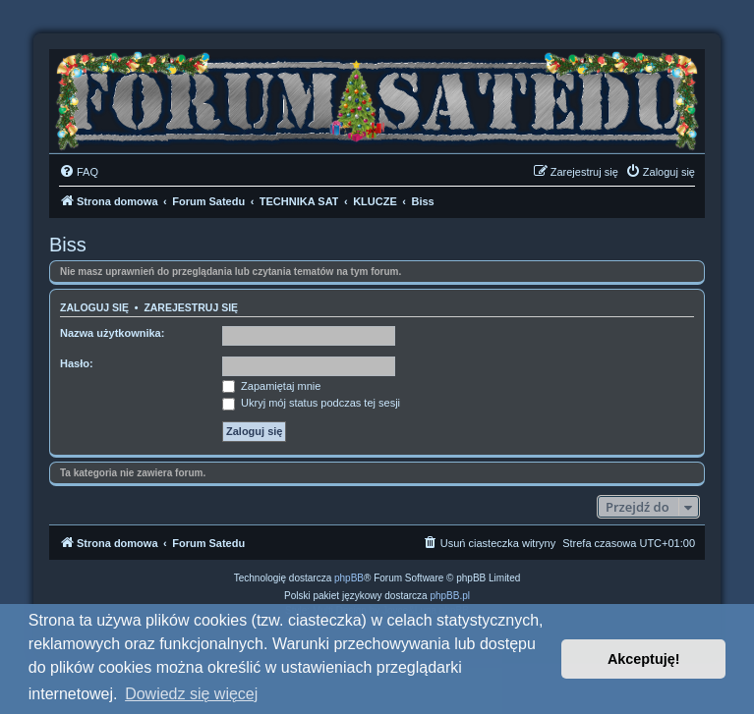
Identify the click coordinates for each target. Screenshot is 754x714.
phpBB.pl (450, 595)
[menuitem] (78, 172)
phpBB (349, 578)
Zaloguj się (94, 307)
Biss (68, 244)
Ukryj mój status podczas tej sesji (311, 403)
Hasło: (76, 363)
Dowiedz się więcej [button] (191, 694)
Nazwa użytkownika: (112, 333)
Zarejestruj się (191, 307)
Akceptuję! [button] (644, 659)
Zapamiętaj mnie (271, 386)
